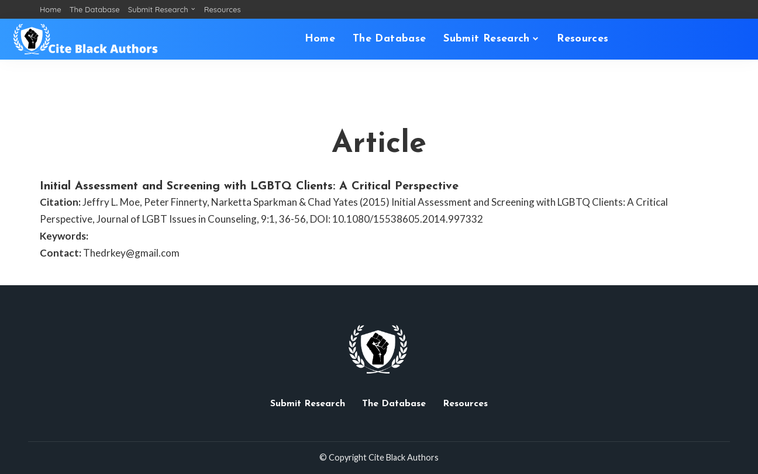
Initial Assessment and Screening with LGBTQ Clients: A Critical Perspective (249, 186)
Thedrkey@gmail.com (131, 253)
